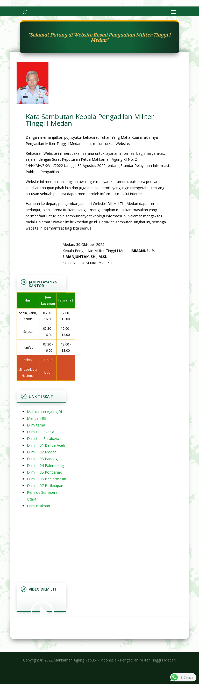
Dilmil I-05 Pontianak (44, 472)
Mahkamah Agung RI (44, 411)
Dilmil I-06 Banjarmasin (46, 478)
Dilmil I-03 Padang (42, 458)
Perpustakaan (38, 505)
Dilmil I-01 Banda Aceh (46, 445)
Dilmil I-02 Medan (41, 452)
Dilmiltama (36, 425)
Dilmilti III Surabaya (43, 438)
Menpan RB (37, 418)
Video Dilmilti (42, 589)
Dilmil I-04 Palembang (45, 465)
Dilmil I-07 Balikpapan (45, 485)
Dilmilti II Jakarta (40, 431)
